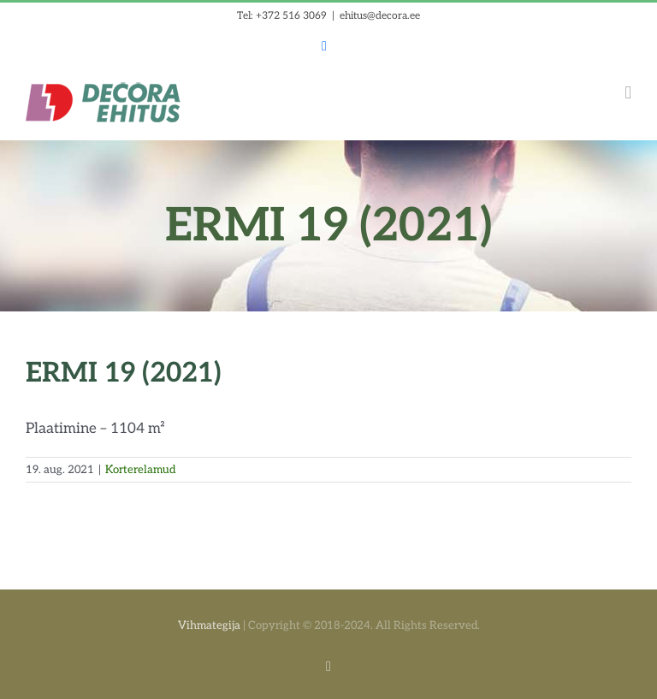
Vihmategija (209, 625)
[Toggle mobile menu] (627, 93)
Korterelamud (140, 470)
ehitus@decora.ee (380, 15)
